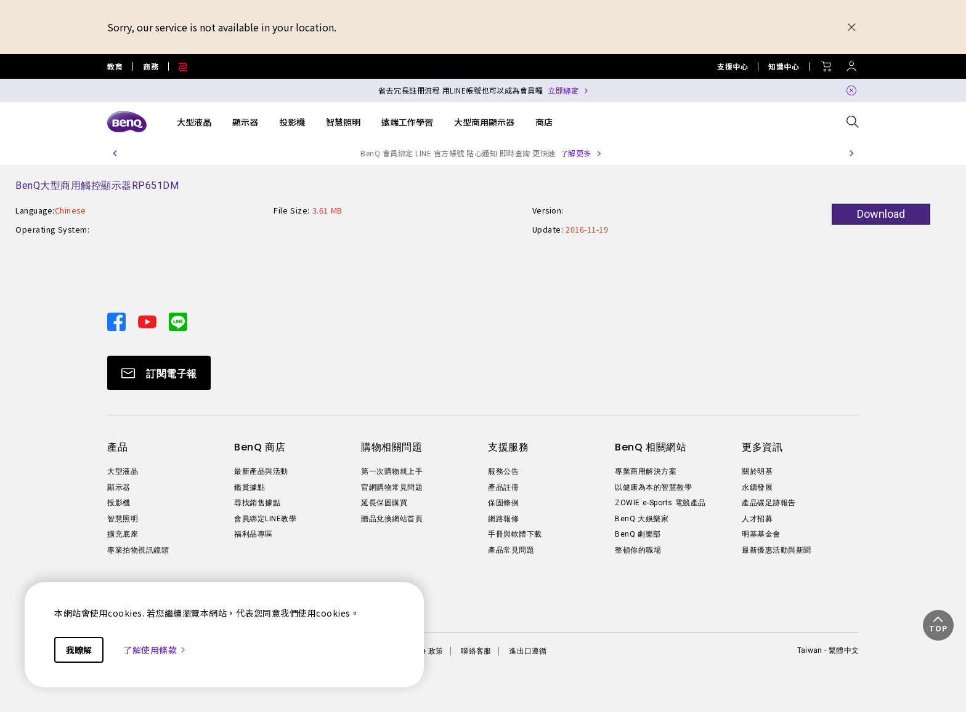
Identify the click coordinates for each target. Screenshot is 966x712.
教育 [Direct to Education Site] (115, 66)
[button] (114, 153)
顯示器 (245, 122)
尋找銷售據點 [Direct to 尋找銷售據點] (257, 502)
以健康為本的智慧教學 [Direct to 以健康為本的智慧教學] (653, 487)
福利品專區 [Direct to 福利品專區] (253, 534)
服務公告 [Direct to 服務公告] (503, 471)
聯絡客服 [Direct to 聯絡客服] (476, 651)
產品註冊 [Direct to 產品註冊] (503, 487)
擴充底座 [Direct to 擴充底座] (122, 534)
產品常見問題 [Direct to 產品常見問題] (511, 550)
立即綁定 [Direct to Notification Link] (563, 90)
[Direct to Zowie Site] (178, 66)
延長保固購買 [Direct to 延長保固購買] (384, 502)
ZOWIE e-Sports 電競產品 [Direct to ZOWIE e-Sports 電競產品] (660, 502)
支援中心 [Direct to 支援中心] (732, 66)
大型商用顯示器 (484, 122)
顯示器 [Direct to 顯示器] (119, 487)
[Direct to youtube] (148, 320)
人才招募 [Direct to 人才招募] (757, 518)
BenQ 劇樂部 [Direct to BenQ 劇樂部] (638, 534)
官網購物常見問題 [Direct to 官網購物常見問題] (392, 487)
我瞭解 (79, 650)
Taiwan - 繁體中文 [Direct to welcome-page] (828, 650)
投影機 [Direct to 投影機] (119, 502)
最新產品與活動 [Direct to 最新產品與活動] (261, 471)
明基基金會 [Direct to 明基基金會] (761, 534)
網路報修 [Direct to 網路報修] (503, 518)
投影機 (292, 122)
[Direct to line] (178, 320)
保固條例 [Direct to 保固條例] (503, 502)
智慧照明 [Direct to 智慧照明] (122, 518)
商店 (544, 122)
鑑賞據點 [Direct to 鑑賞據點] (249, 487)
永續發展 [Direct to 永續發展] (757, 487)
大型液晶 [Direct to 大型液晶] (122, 471)
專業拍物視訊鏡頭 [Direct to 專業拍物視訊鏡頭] (138, 550)
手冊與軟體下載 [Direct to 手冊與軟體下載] (515, 534)
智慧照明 (343, 122)
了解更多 (576, 153)
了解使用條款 (155, 650)
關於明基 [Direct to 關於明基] (757, 471)
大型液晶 (194, 122)
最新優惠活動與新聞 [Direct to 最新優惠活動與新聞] (776, 550)
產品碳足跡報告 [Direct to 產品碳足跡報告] (769, 502)
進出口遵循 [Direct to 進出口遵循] (527, 651)
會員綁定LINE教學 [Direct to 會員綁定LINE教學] (265, 518)
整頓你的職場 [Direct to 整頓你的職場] (638, 550)
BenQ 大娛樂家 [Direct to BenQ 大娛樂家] (641, 518)
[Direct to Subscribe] (159, 373)
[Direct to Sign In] (851, 63)
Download (881, 213)
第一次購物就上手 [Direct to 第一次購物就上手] (392, 471)
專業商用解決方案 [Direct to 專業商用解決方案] (645, 471)
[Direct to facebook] (117, 320)
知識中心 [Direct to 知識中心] (783, 66)
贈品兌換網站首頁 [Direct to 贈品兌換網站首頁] (392, 518)
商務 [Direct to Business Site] (150, 66)
